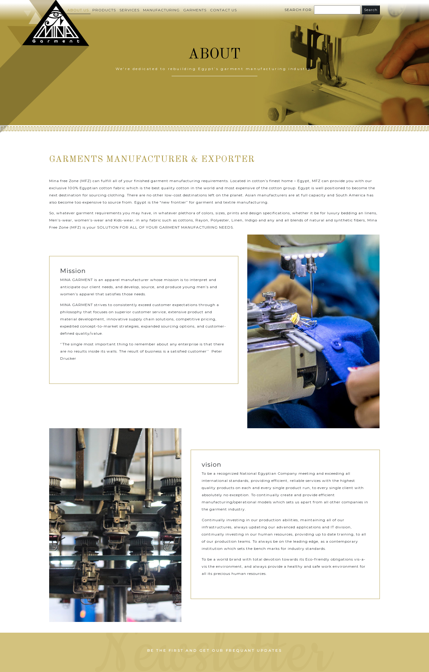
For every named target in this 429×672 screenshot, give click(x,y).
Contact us (223, 10)
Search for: (299, 9)
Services (129, 10)
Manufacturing (161, 10)
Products (104, 10)
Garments (194, 10)
